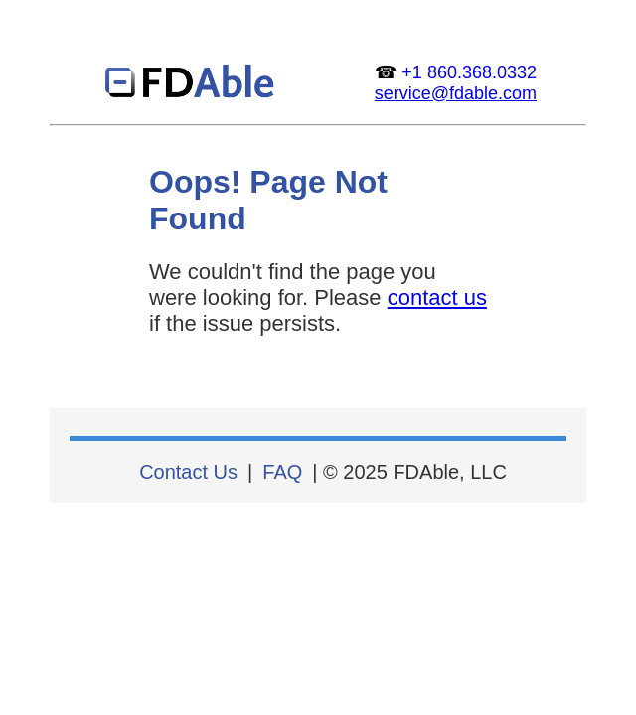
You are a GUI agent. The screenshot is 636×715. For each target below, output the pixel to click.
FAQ (282, 472)
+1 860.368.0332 (469, 72)
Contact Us (188, 472)
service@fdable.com (456, 93)
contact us (437, 297)
